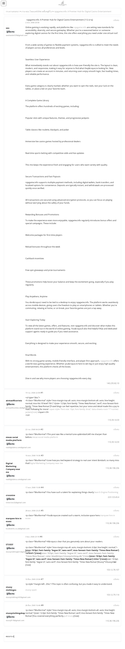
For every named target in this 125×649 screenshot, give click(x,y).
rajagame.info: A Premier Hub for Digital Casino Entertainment (82, 11)
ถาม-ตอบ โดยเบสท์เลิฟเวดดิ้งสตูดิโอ (36, 11)
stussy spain (31, 590)
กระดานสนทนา (12, 11)
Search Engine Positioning (106, 492)
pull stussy (69, 616)
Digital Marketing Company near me (46, 463)
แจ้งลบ (116, 20)
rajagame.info (80, 27)
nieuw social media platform (45, 437)
